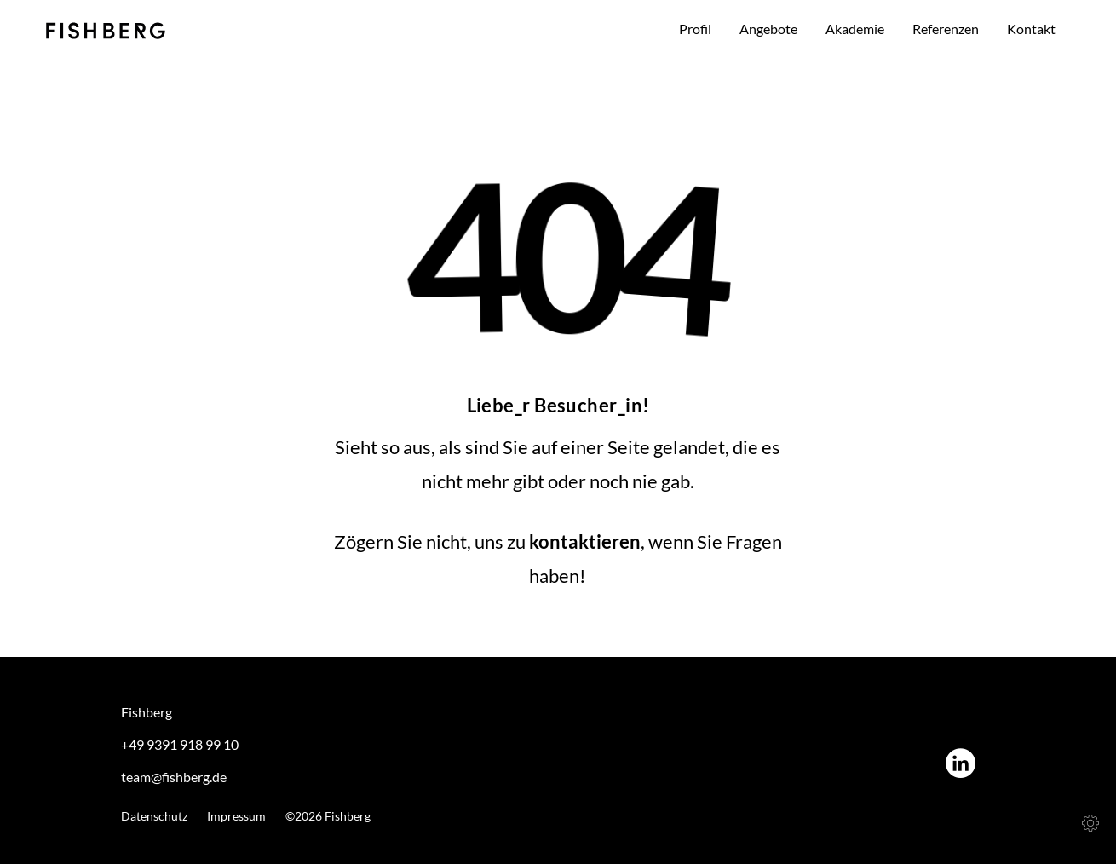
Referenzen (945, 28)
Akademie (854, 28)
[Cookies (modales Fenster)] (1090, 823)
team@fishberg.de (174, 777)
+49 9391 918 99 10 (180, 744)
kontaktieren (585, 541)
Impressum (236, 816)
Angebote (768, 28)
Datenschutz (154, 816)
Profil (695, 28)
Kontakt (1031, 28)
